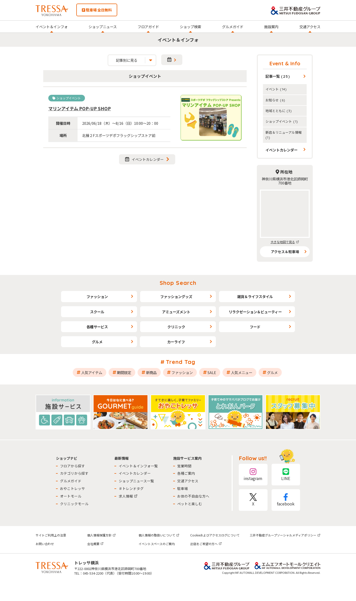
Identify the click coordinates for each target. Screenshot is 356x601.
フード (255, 326)
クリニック (176, 326)
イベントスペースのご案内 (157, 544)
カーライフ (176, 341)
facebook (286, 500)
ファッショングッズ (176, 296)
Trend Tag (181, 361)
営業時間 (184, 465)
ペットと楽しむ (189, 503)
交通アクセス (309, 26)
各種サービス (97, 326)
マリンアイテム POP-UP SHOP (79, 108)
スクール (97, 311)
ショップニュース (102, 26)
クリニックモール (74, 503)
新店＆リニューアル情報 (283, 135)
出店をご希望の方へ (206, 544)
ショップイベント (281, 121)
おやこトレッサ (72, 488)
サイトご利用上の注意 (51, 535)
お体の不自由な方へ (193, 496)
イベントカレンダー (144, 159)
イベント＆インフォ (52, 26)
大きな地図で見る (285, 242)
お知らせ (275, 100)
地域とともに (278, 110)
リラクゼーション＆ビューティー (255, 311)
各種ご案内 (186, 473)
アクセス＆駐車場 (285, 251)
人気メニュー (241, 372)
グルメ (97, 341)
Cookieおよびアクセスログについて (215, 535)
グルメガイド (232, 26)
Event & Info (285, 63)
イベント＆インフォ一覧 (138, 465)
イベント (276, 89)
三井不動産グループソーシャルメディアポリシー (285, 535)
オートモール (70, 496)
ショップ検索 (190, 26)
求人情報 (128, 496)
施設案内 (271, 26)
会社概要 (95, 544)
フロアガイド (148, 26)
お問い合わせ (45, 544)
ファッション (97, 296)
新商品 (151, 372)
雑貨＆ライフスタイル (255, 296)
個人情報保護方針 (101, 535)
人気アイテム (91, 372)
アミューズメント (176, 311)
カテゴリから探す (74, 473)
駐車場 (182, 488)
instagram (253, 474)
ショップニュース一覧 (136, 480)
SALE (211, 372)
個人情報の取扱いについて (159, 535)
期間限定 (124, 372)
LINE (286, 474)
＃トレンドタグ (131, 488)
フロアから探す (72, 465)
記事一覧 (277, 76)
